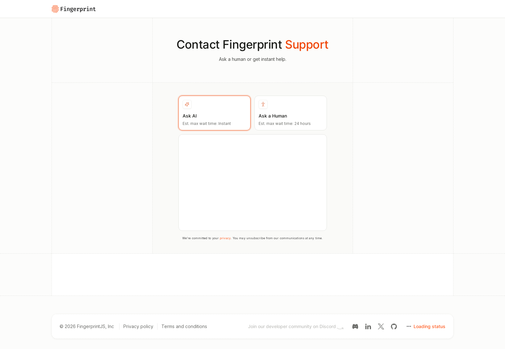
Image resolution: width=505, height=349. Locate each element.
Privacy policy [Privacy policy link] (138, 326)
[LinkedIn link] (368, 326)
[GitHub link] (394, 326)
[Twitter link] (381, 326)
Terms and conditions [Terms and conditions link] (184, 326)
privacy (225, 238)
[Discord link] (355, 326)
